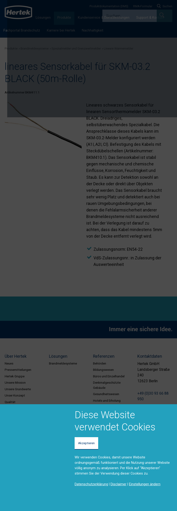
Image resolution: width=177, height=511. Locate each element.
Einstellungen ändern (144, 484)
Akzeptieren (86, 443)
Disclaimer (118, 484)
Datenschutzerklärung (91, 484)
